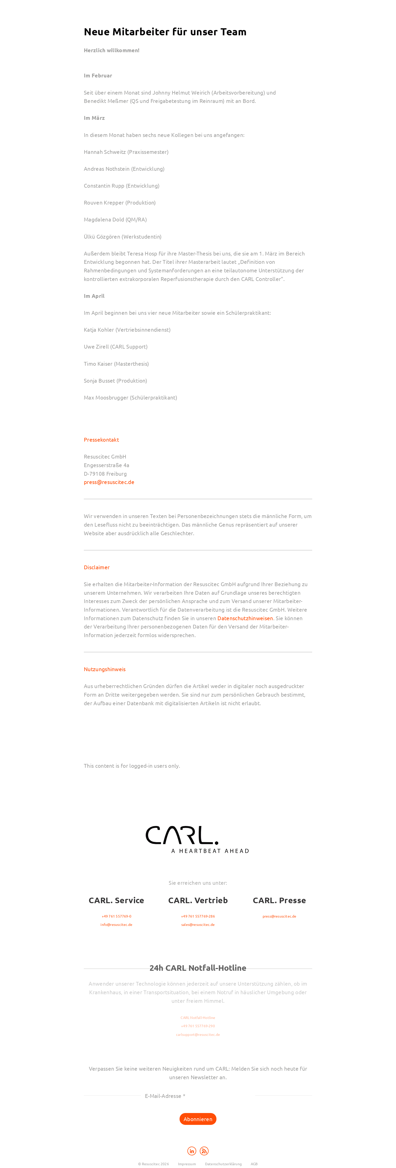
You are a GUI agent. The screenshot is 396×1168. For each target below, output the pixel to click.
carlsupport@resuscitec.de (198, 1034)
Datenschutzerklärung (223, 1163)
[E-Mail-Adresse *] (198, 1096)
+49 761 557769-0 (116, 916)
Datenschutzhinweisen (245, 618)
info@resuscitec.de (116, 924)
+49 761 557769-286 (198, 916)
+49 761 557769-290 (198, 1025)
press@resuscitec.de (109, 481)
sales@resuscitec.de (198, 924)
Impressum (187, 1163)
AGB (254, 1163)
